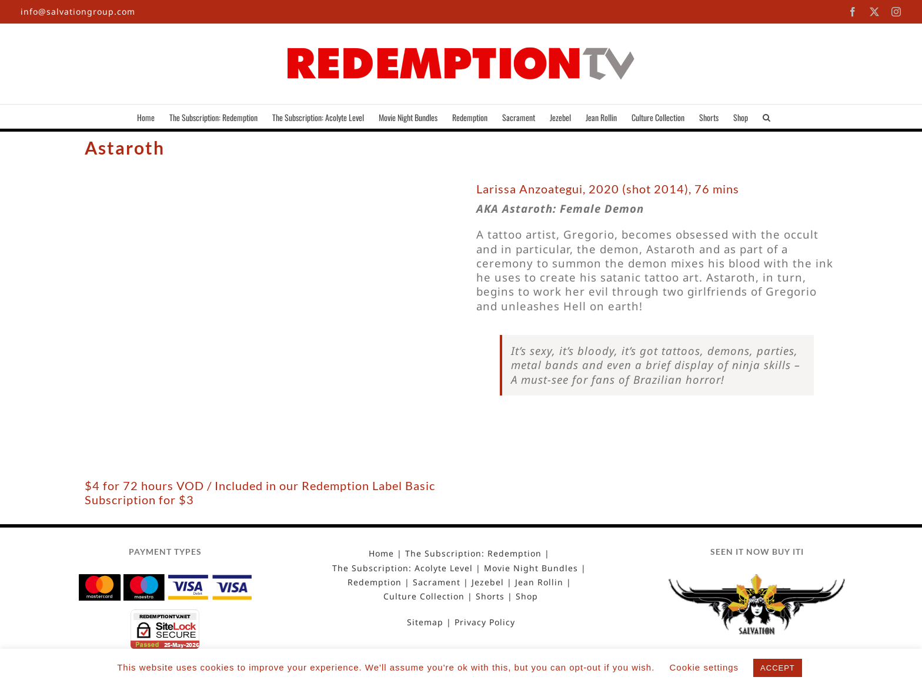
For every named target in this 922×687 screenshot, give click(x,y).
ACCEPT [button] (777, 667)
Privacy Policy (485, 622)
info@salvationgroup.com (78, 11)
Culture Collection (424, 596)
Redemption (375, 582)
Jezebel (488, 582)
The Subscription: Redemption (473, 553)
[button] (766, 116)
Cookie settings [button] (704, 667)
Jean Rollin (539, 582)
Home (381, 553)
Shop (527, 596)
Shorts (490, 596)
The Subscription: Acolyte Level (402, 568)
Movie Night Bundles (531, 568)
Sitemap (425, 622)
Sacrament (436, 582)
